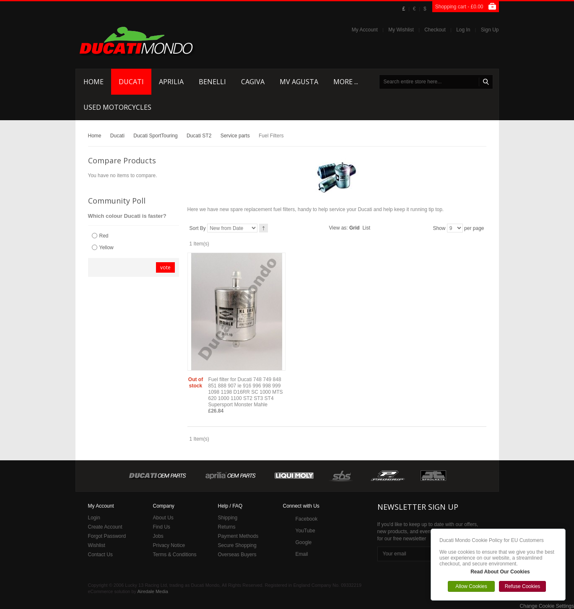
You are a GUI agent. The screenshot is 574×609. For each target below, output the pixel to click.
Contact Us (100, 554)
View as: (338, 228)
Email (302, 554)
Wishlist (96, 545)
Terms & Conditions (175, 554)
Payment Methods (238, 536)
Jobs (158, 536)
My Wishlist (401, 30)
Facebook (307, 519)
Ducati (117, 136)
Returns (227, 527)
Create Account (105, 527)
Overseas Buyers (237, 554)
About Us (163, 518)
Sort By (198, 228)
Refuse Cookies (522, 586)
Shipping (228, 518)
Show (439, 228)
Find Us (161, 527)
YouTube (305, 531)
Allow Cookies (471, 586)
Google (304, 542)
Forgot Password (107, 536)
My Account (365, 30)
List (366, 228)
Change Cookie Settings (547, 606)
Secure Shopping (237, 545)
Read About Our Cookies (500, 572)
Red (104, 236)
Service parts (235, 136)
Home (94, 136)
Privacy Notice (169, 545)
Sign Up (490, 30)
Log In (463, 30)
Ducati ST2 (199, 136)
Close (563, 531)
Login (94, 518)
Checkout (435, 30)
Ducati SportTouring (155, 136)
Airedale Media (153, 591)
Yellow (106, 247)
